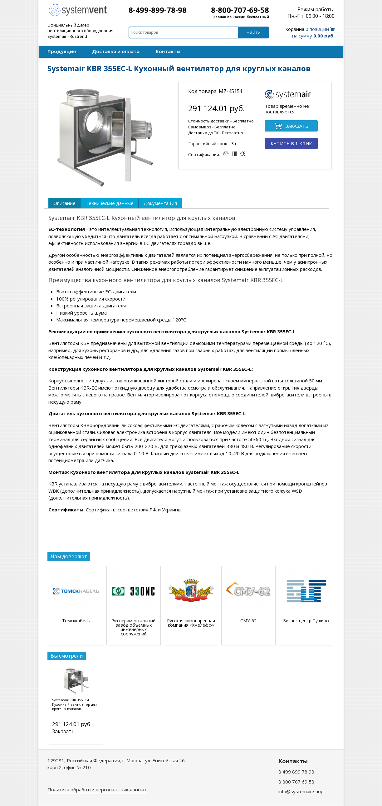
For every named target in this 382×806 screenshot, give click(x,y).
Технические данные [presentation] (110, 203)
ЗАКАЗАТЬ (291, 126)
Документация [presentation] (160, 203)
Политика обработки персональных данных (97, 789)
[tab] (64, 203)
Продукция (61, 51)
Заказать (63, 731)
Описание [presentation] (64, 203)
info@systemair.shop (301, 791)
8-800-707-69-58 (240, 10)
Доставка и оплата (116, 51)
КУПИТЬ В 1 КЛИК (291, 143)
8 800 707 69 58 (296, 782)
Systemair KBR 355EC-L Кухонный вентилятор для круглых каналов (74, 704)
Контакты (168, 51)
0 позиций (310, 32)
